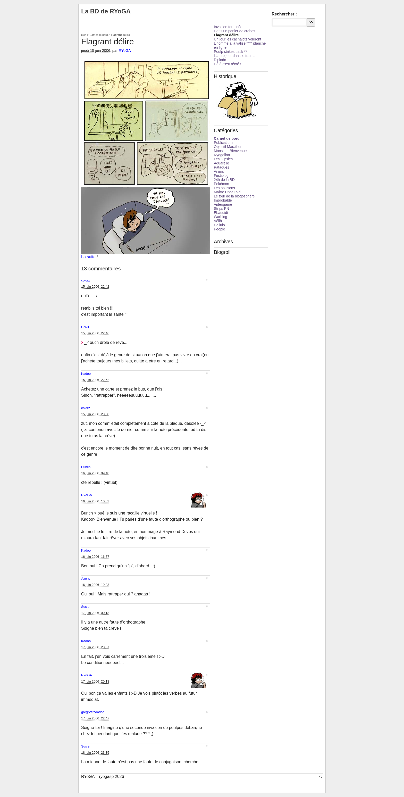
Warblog (220, 217)
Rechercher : (284, 14)
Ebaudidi (221, 213)
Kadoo (86, 374)
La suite (88, 257)
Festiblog (221, 175)
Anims (219, 171)
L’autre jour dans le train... (234, 56)
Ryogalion (222, 155)
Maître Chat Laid (227, 192)
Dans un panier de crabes (234, 31)
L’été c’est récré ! (227, 64)
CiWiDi (86, 327)
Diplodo (220, 60)
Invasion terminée (228, 27)
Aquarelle (221, 163)
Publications (223, 142)
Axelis (85, 578)
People (219, 229)
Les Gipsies (223, 159)
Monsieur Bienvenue (230, 151)
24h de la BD (224, 180)
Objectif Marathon (228, 147)
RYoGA (125, 50)
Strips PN (221, 208)
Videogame (223, 204)
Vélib (218, 221)
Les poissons (224, 188)
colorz (85, 280)
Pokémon (221, 184)
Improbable (223, 200)
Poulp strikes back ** (230, 51)
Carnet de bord (98, 34)
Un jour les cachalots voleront (237, 39)
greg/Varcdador (92, 712)
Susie (85, 607)
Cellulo (219, 225)
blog (83, 34)
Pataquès (221, 167)
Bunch (85, 467)
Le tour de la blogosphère (234, 196)
